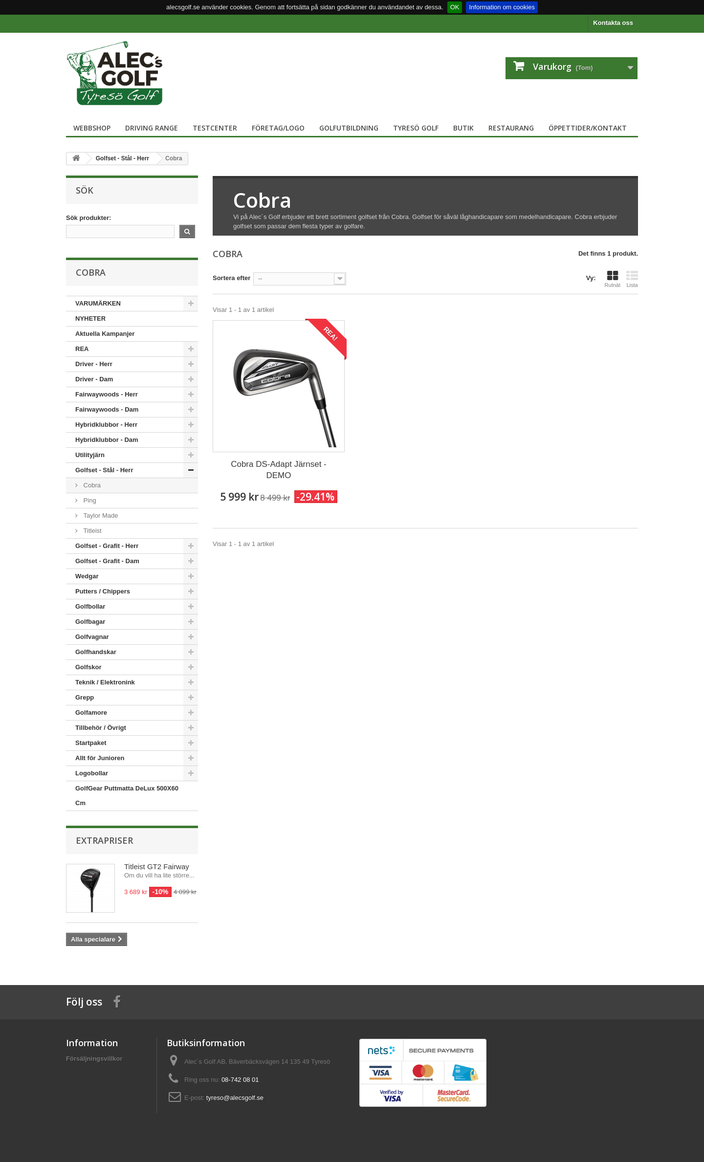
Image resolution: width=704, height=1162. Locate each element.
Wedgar (86, 576)
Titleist (92, 530)
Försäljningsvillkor (94, 1058)
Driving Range (151, 127)
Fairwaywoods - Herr (106, 394)
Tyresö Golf (416, 127)
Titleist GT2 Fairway (156, 866)
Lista (632, 279)
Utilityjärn (90, 455)
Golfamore (91, 712)
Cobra (91, 485)
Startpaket (91, 742)
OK (455, 7)
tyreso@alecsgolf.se (235, 1097)
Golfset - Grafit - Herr (106, 545)
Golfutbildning (348, 127)
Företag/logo (278, 127)
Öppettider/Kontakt (588, 127)
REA (81, 348)
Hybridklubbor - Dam (106, 439)
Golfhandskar (95, 652)
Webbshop (91, 127)
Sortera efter (231, 278)
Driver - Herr (93, 364)
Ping (89, 500)
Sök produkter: (88, 217)
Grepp (84, 697)
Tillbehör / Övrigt (100, 727)
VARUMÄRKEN (98, 303)
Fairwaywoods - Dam (106, 409)
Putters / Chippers (102, 591)
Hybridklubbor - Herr (106, 424)
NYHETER (90, 318)
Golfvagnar (92, 636)
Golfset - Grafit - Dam (107, 561)
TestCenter (215, 127)
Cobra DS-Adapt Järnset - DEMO (279, 470)
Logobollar (91, 773)
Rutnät (612, 279)
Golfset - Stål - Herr (104, 470)
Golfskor (88, 667)
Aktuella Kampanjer (104, 333)
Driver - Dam (94, 379)
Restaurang (511, 127)
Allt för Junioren (99, 758)
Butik (463, 127)
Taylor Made (100, 515)
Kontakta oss (613, 22)
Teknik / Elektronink (105, 682)
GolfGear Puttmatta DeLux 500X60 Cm (126, 796)
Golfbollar (90, 606)
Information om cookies (501, 7)
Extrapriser (104, 840)
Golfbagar (90, 621)
